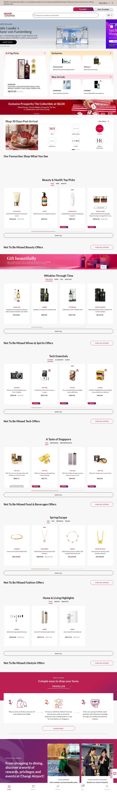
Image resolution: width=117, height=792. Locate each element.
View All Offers (102, 247)
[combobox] (65, 15)
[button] (110, 63)
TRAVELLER (61, 686)
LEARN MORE (58, 728)
